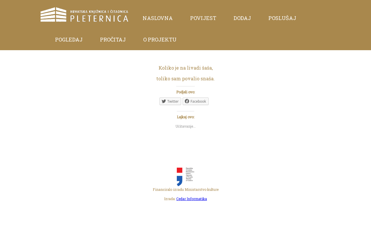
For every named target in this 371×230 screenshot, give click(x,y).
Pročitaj (113, 39)
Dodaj (242, 18)
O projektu (160, 39)
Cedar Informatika (191, 198)
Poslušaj (282, 18)
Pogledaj (69, 39)
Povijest (203, 18)
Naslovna (158, 18)
